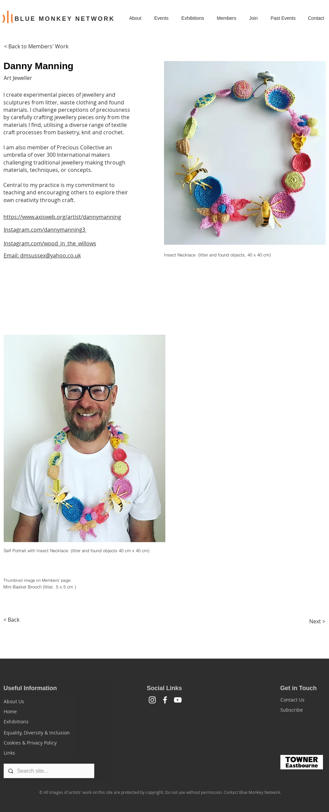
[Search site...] (48, 771)
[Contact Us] (304, 700)
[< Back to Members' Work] (36, 46)
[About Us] (40, 701)
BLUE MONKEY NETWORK (65, 18)
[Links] (40, 753)
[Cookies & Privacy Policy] (40, 742)
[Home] (40, 711)
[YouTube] (177, 700)
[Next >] (317, 621)
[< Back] (11, 620)
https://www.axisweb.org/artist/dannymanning (62, 217)
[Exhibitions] (40, 721)
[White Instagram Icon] (152, 700)
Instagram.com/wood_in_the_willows (50, 243)
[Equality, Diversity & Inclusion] (40, 732)
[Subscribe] (304, 710)
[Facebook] (165, 700)
